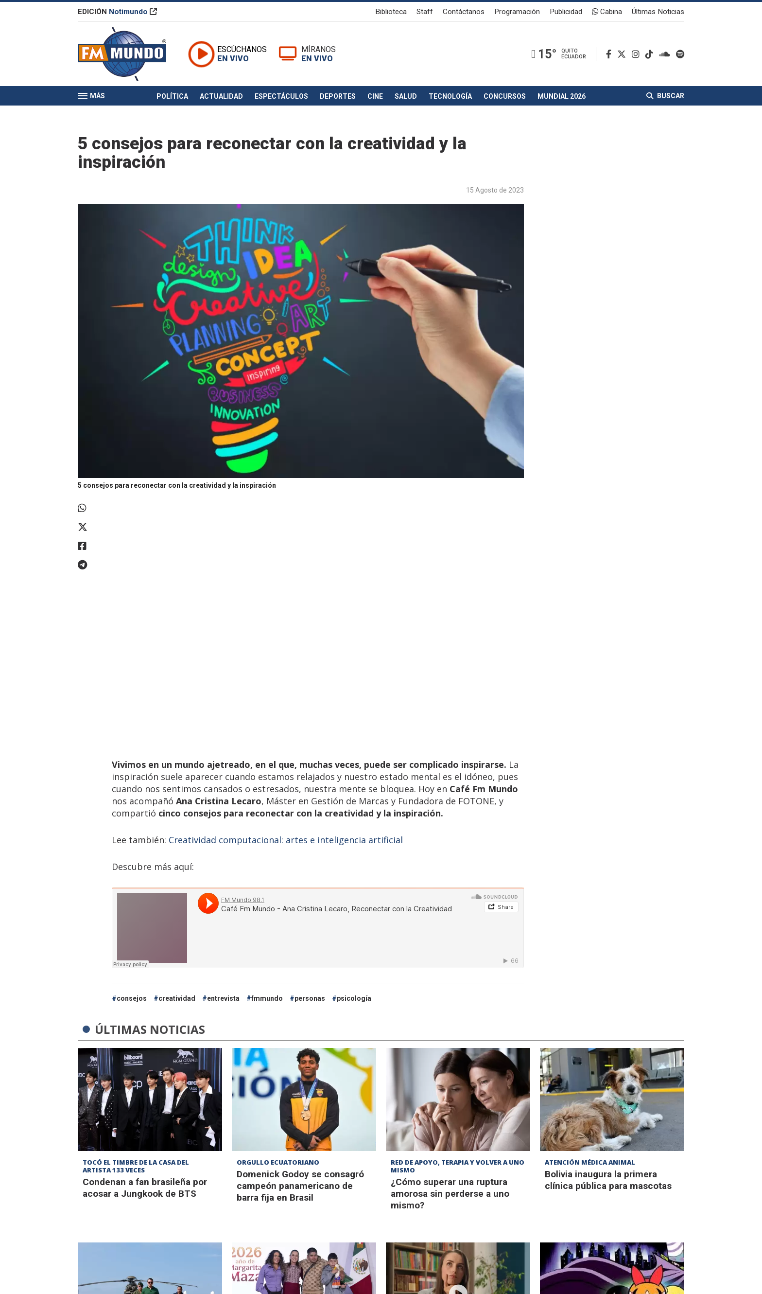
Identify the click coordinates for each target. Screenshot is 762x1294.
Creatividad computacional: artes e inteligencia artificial (284, 840)
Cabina (607, 11)
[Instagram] (637, 54)
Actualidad (221, 96)
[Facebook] (610, 54)
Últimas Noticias (658, 11)
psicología (354, 998)
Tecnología (450, 96)
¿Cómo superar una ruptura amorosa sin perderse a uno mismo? (450, 1193)
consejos (132, 998)
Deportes (338, 96)
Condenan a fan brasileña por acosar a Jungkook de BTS (145, 1187)
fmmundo (267, 998)
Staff (424, 11)
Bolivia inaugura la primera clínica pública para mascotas (608, 1180)
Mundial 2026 (561, 96)
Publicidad (566, 11)
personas (309, 998)
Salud (406, 96)
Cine (375, 96)
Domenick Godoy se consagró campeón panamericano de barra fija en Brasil (300, 1186)
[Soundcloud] (666, 54)
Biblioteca (391, 11)
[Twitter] (623, 54)
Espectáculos (281, 96)
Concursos (505, 96)
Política (172, 96)
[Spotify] (680, 54)
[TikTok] (651, 54)
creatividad (176, 998)
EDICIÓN (117, 11)
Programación (517, 11)
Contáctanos (464, 11)
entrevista (223, 998)
